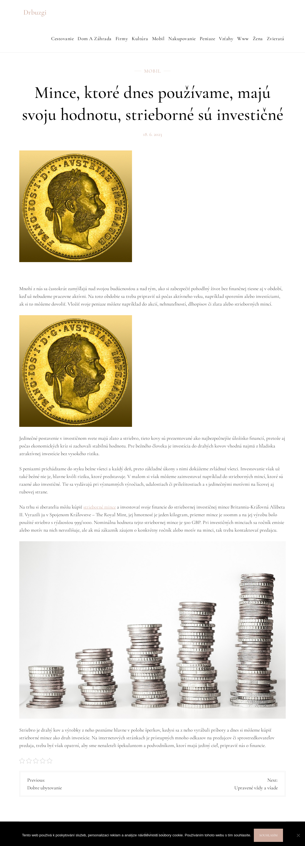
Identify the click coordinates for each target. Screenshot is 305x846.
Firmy (122, 38)
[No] (298, 835)
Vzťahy (226, 38)
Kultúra (140, 38)
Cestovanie (62, 38)
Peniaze (207, 38)
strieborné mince (99, 507)
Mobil (158, 38)
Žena (258, 38)
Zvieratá (275, 38)
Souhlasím (268, 835)
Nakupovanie (182, 38)
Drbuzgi (34, 12)
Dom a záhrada (95, 38)
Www (243, 38)
